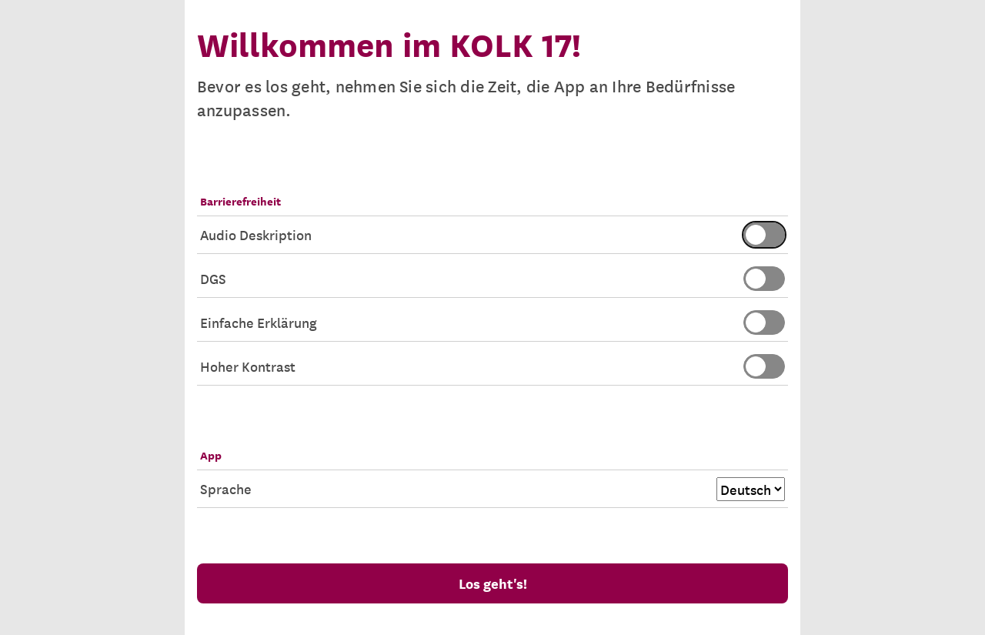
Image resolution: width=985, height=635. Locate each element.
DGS (492, 278)
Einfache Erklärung (492, 322)
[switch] (764, 234)
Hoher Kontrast (492, 366)
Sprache (492, 489)
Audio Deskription (492, 234)
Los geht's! (493, 583)
